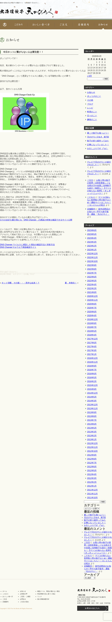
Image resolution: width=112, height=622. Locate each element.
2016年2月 (92, 381)
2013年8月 (92, 416)
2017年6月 (92, 343)
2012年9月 (92, 455)
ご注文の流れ (24, 602)
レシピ (90, 108)
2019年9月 (92, 323)
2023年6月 (92, 230)
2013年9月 (92, 412)
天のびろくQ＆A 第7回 (98, 137)
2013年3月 (92, 432)
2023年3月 (92, 242)
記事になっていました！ (98, 145)
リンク (39, 596)
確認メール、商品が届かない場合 (48, 591)
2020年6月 (92, 312)
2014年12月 (92, 393)
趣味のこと (92, 119)
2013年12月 (92, 405)
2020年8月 (92, 304)
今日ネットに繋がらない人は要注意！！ (23, 52)
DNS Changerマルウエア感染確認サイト (18, 247)
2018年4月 (92, 335)
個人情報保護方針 (43, 599)
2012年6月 (92, 467)
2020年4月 (92, 315)
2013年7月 (92, 420)
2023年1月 (92, 250)
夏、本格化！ (71, 283)
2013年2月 (92, 436)
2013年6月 (92, 424)
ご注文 (90, 180)
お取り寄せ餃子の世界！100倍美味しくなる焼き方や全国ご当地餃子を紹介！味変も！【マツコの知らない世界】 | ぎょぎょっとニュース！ (98, 547)
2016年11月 (92, 362)
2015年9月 (92, 389)
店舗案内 (91, 209)
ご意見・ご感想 (25, 596)
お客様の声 (23, 594)
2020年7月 (92, 308)
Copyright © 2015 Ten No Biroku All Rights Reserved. (16, 608)
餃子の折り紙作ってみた (98, 141)
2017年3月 (92, 350)
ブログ (32, 274)
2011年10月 (92, 498)
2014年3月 (92, 401)
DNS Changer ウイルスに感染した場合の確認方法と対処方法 (27, 245)
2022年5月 (92, 281)
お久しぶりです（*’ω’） (97, 148)
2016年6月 (92, 374)
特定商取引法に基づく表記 (46, 594)
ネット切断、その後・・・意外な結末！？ (20, 283)
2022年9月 (92, 265)
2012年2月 (92, 482)
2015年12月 (92, 385)
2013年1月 (92, 439)
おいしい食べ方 (7, 596)
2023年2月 (92, 246)
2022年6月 (92, 277)
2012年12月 (92, 443)
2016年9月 (92, 366)
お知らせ (91, 92)
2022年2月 (92, 288)
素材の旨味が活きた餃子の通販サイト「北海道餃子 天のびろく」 (20, 2)
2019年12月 (92, 319)
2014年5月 (92, 397)
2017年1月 (92, 354)
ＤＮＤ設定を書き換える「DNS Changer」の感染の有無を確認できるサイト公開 (36, 220)
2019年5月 (92, 331)
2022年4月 (92, 285)
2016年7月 (92, 370)
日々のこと (92, 116)
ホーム (4, 591)
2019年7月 (92, 327)
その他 (25, 274)
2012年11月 (92, 447)
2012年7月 (92, 463)
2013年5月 (92, 428)
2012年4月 (92, 474)
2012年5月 (92, 470)
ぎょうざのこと (94, 96)
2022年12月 (92, 254)
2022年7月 (92, 273)
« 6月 (89, 76)
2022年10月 (92, 261)
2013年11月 (92, 408)
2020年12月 (92, 296)
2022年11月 (92, 257)
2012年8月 (92, 459)
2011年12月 (92, 490)
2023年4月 (92, 238)
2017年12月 (92, 339)
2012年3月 (92, 478)
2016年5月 (92, 377)
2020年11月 (92, 300)
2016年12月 (92, 358)
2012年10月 (92, 451)
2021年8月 (92, 292)
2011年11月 (92, 494)
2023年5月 (92, 234)
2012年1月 (92, 486)
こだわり (91, 197)
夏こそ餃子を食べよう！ (98, 133)
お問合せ (23, 599)
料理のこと (92, 112)
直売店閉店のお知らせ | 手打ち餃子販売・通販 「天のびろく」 (98, 211)
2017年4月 (92, 346)
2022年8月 (92, 269)
